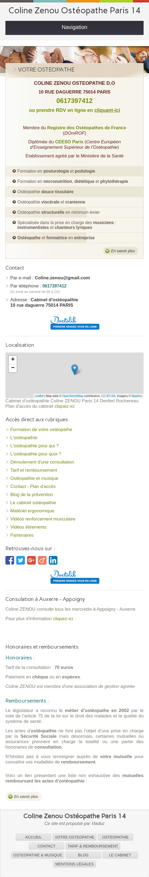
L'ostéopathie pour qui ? (34, 445)
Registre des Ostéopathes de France (86, 127)
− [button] (13, 368)
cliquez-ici (64, 406)
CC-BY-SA (108, 395)
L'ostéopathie (23, 437)
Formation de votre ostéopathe (41, 429)
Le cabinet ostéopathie (33, 502)
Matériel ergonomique (32, 510)
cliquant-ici (107, 110)
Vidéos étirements (28, 527)
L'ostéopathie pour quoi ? (35, 454)
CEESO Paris (69, 141)
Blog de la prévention (31, 494)
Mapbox (137, 395)
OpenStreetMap (72, 395)
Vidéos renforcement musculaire (42, 519)
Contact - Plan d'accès (33, 486)
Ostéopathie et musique (34, 478)
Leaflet (39, 395)
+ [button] (13, 360)
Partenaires (22, 535)
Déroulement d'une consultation (42, 462)
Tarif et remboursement (33, 470)
